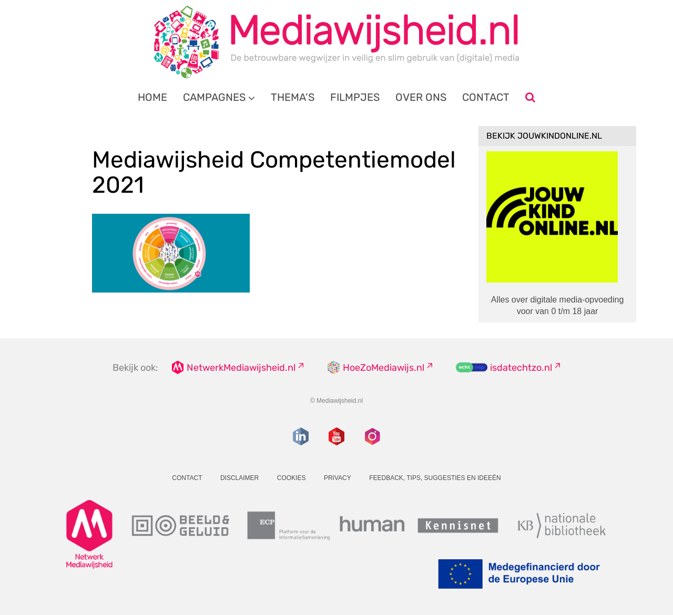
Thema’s (292, 97)
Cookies (291, 478)
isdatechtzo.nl (521, 367)
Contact (485, 97)
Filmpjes (355, 97)
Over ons (420, 97)
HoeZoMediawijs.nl (383, 367)
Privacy (337, 478)
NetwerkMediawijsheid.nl (241, 367)
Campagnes (214, 97)
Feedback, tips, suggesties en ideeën (435, 478)
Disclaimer (239, 478)
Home (152, 97)
